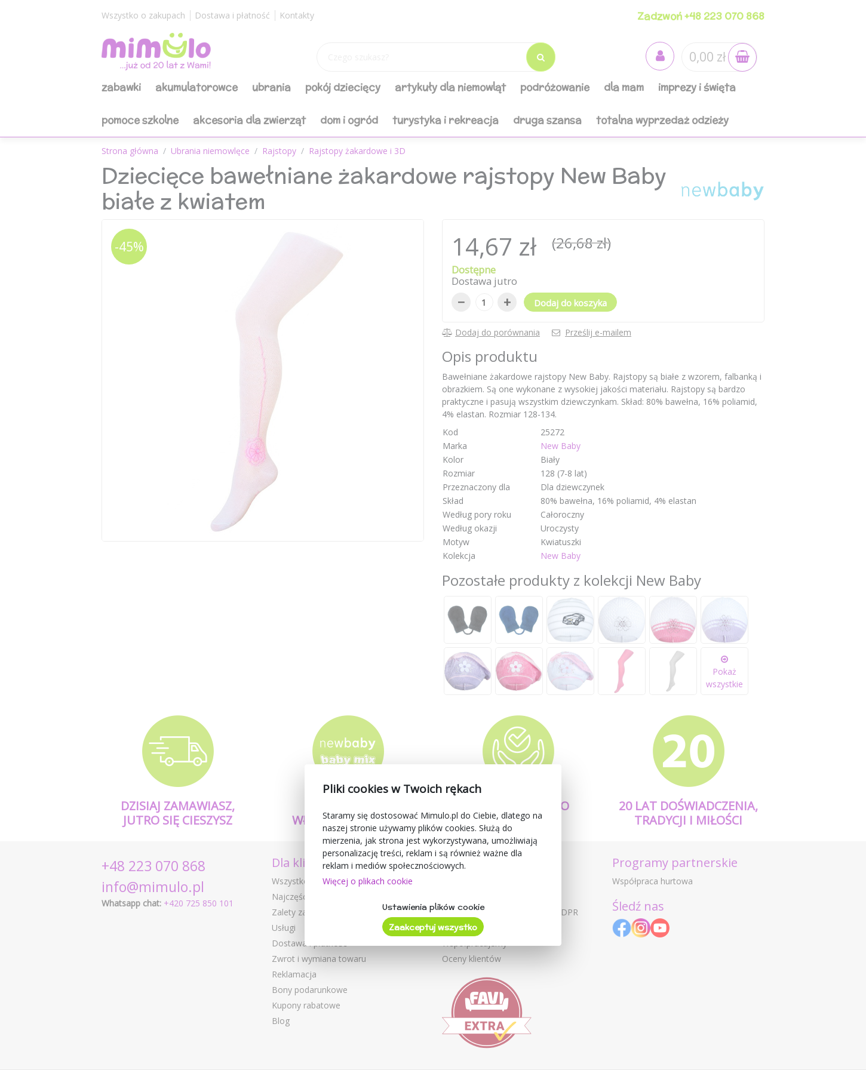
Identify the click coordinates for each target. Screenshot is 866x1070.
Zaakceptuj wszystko (433, 927)
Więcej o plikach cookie (368, 881)
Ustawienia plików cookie (433, 907)
